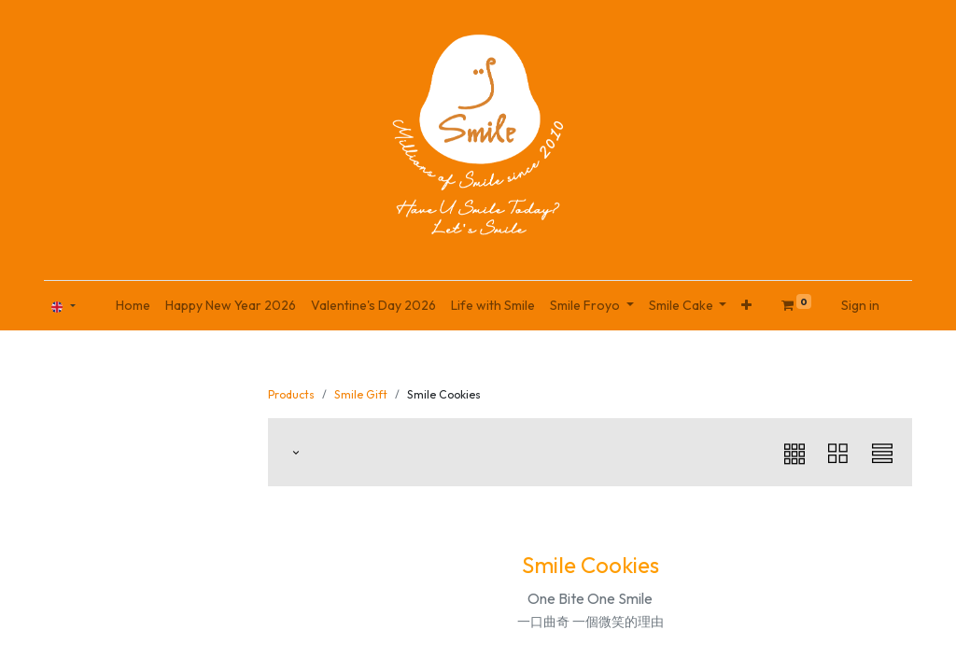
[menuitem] (133, 305)
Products (291, 394)
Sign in (860, 305)
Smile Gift (360, 394)
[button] (746, 305)
